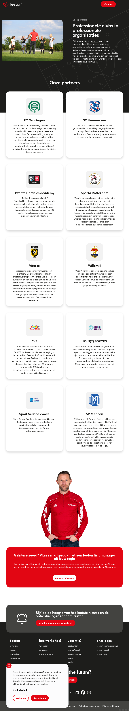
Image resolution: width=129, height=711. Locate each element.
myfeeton (15, 654)
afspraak (108, 4)
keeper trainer (74, 654)
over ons (14, 645)
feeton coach (102, 649)
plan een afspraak (64, 578)
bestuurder (73, 645)
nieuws (13, 649)
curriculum (43, 649)
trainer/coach (74, 649)
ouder (70, 658)
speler (70, 662)
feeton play (102, 654)
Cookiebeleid (20, 690)
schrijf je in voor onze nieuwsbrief (55, 623)
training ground (46, 654)
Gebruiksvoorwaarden (89, 706)
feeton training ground (107, 645)
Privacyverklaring (110, 706)
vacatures (15, 658)
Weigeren (21, 698)
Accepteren (40, 698)
